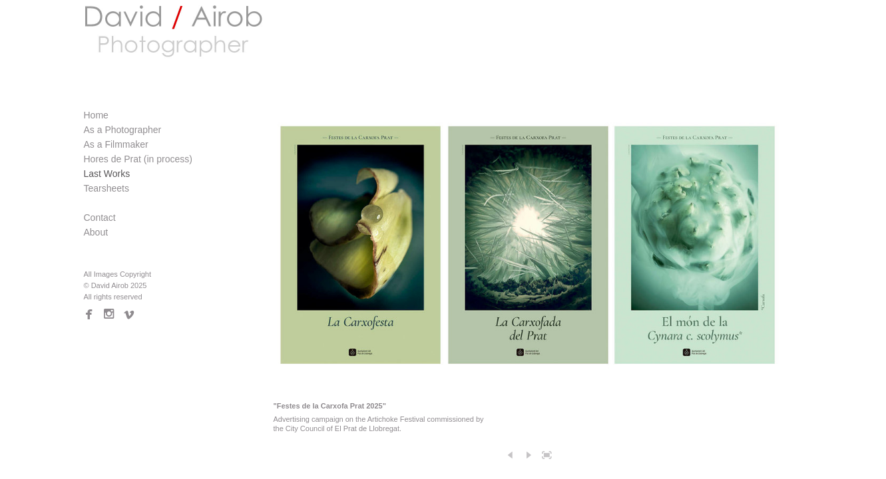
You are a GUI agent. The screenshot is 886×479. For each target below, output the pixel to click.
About (96, 232)
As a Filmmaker (116, 144)
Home (96, 115)
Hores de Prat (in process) (138, 159)
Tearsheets (106, 188)
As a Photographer (123, 129)
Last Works (107, 173)
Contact (100, 217)
